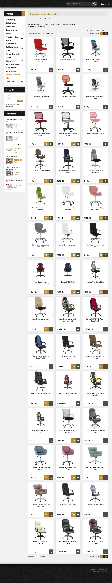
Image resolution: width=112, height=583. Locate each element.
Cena (46, 24)
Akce (92, 30)
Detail (15, 126)
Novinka (104, 30)
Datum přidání (55, 24)
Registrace (9, 106)
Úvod (31, 19)
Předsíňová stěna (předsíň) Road (14, 133)
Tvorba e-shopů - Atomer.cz (100, 571)
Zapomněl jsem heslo (12, 104)
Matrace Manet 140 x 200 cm (14, 181)
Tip (88, 30)
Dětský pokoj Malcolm (12, 156)
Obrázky (31, 26)
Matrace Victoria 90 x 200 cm (14, 120)
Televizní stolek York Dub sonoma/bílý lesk (13, 168)
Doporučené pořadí (69, 24)
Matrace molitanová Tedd (13, 145)
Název (39, 24)
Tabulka (40, 26)
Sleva (98, 30)
